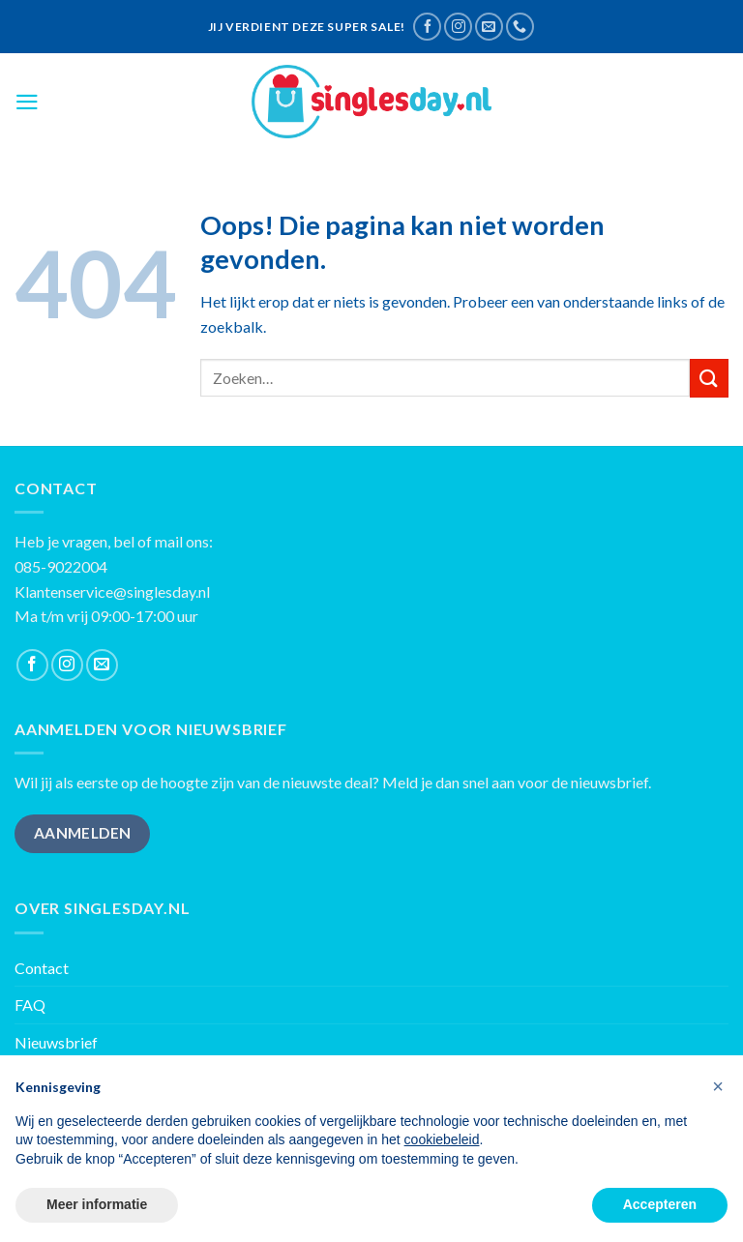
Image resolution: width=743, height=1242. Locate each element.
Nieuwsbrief (56, 1042)
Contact (42, 968)
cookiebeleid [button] (442, 1139)
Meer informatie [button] (96, 1204)
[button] (717, 1086)
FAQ (30, 1004)
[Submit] (709, 378)
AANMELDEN (83, 833)
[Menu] (27, 102)
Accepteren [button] (660, 1204)
